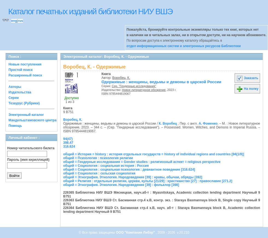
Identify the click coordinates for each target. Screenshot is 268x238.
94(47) (68, 139)
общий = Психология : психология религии (98, 158)
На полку (247, 89)
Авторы (14, 87)
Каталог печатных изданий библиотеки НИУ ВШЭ (90, 11)
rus (20, 21)
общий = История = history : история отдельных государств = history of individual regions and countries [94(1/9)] (153, 154)
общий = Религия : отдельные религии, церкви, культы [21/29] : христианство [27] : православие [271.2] (147, 181)
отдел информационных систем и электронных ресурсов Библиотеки (184, 46)
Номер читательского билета (30, 148)
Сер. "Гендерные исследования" (134, 86)
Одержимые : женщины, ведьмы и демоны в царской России (161, 82)
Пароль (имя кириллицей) (28, 160)
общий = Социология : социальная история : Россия (106, 166)
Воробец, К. (121, 78)
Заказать (247, 78)
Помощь (15, 126)
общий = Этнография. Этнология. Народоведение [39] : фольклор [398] (121, 185)
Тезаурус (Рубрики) (24, 103)
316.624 (69, 146)
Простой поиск (20, 70)
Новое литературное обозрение (144, 89)
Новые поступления (25, 64)
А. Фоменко (208, 123)
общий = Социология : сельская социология (99, 173)
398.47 (68, 143)
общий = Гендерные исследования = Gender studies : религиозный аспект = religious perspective (141, 162)
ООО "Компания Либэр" (136, 232)
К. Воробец (168, 123)
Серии (13, 98)
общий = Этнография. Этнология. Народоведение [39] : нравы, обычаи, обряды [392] (132, 177)
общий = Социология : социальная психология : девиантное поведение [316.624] (129, 169)
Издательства (19, 92)
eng (14, 21)
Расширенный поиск (25, 75)
